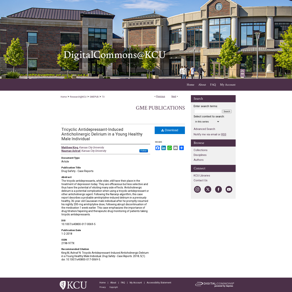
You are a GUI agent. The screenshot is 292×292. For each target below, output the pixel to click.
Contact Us (200, 180)
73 (103, 97)
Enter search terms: (206, 106)
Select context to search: (209, 116)
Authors (199, 160)
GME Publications (160, 107)
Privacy (102, 287)
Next (173, 96)
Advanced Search (204, 129)
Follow (144, 151)
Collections (200, 150)
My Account (136, 282)
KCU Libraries (202, 175)
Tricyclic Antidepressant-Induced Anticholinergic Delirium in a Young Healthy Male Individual (101, 134)
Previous (160, 96)
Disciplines (200, 155)
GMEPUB (94, 97)
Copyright (113, 287)
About (113, 282)
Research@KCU (78, 97)
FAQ (123, 282)
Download (169, 130)
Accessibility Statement (159, 282)
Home (64, 97)
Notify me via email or (210, 134)
